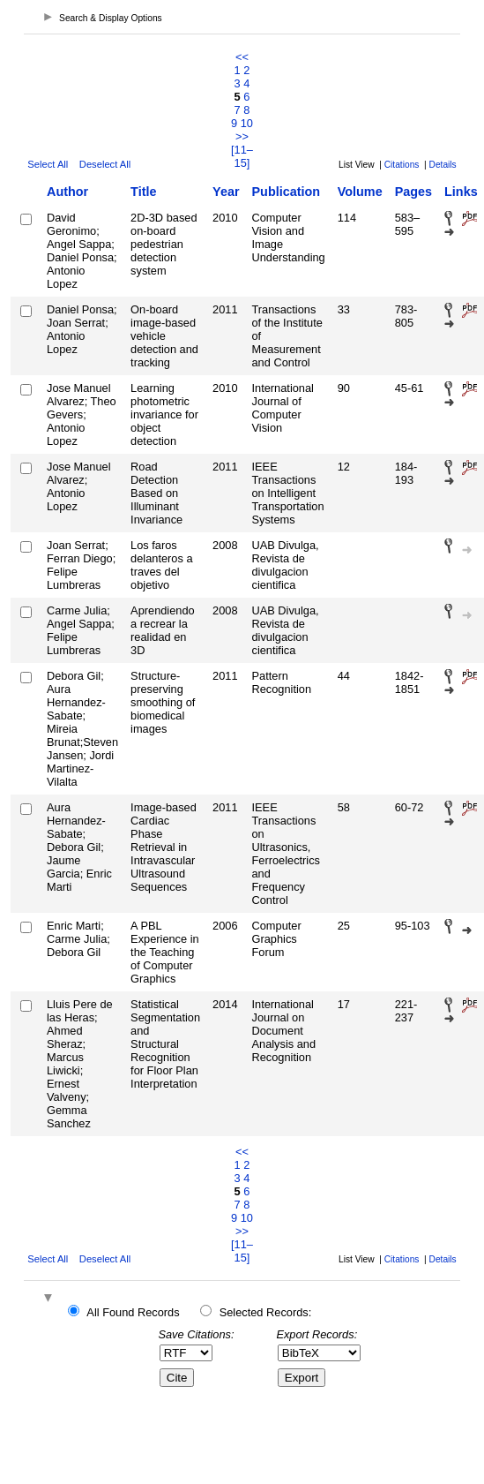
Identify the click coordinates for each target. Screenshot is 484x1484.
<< (242, 57)
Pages (413, 192)
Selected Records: (266, 1312)
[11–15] (242, 156)
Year (225, 192)
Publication (286, 192)
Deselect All (104, 164)
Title (143, 192)
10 (247, 123)
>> (242, 136)
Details (443, 164)
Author (67, 192)
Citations (402, 164)
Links (461, 192)
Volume (360, 192)
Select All (47, 164)
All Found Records (132, 1312)
